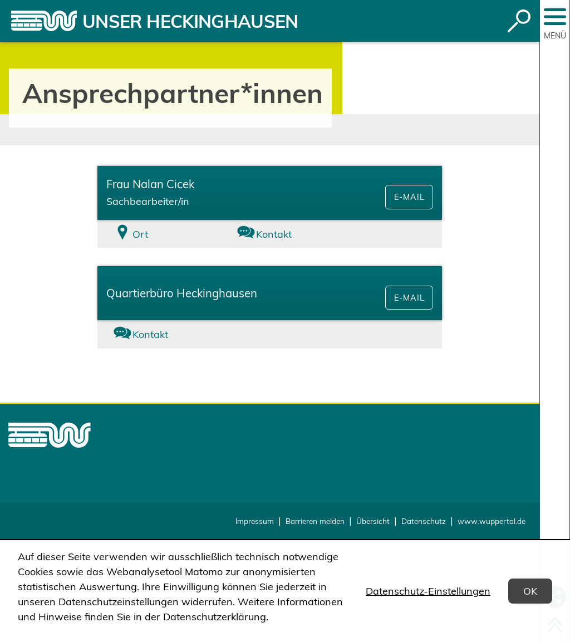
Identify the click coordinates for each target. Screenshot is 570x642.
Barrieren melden (315, 521)
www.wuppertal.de (491, 521)
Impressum (254, 521)
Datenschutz (423, 521)
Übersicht (373, 521)
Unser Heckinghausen (190, 21)
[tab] (154, 234)
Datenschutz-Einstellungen (428, 591)
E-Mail (409, 197)
